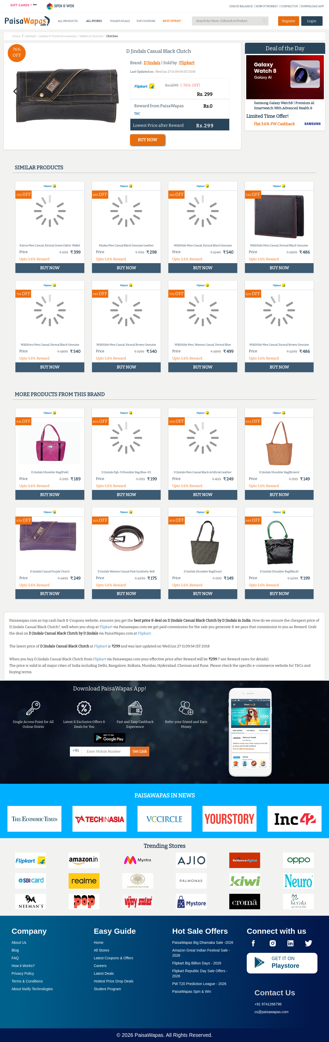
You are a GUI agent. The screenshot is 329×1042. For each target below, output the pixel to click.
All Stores (101, 950)
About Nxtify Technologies (32, 989)
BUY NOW (147, 139)
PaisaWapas (149, 1035)
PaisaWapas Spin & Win (191, 991)
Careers (100, 966)
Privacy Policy (23, 973)
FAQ (15, 958)
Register (288, 21)
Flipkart (187, 62)
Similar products (39, 167)
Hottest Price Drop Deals (113, 981)
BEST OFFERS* (172, 21)
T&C (137, 113)
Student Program (107, 989)
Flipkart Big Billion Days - (196, 963)
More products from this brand (60, 394)
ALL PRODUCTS (68, 21)
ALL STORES (94, 21)
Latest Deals (104, 973)
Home (98, 942)
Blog (15, 950)
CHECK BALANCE (241, 6)
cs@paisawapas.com (271, 1012)
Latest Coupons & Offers (113, 958)
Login (311, 21)
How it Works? (23, 966)
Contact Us (274, 992)
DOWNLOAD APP (312, 6)
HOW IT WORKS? (267, 6)
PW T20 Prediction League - (199, 984)
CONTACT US (289, 6)
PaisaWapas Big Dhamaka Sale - (202, 942)
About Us (19, 942)
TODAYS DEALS (120, 21)
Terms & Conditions (27, 981)
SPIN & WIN (60, 6)
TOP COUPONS (145, 21)
